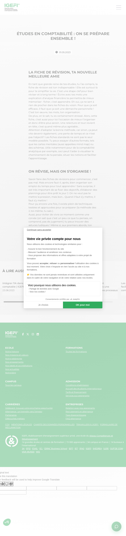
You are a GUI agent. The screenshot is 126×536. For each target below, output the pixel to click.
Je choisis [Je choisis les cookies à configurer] (43, 305)
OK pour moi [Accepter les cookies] (83, 305)
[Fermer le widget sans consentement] (39, 229)
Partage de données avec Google (44, 289)
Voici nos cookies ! (38, 292)
